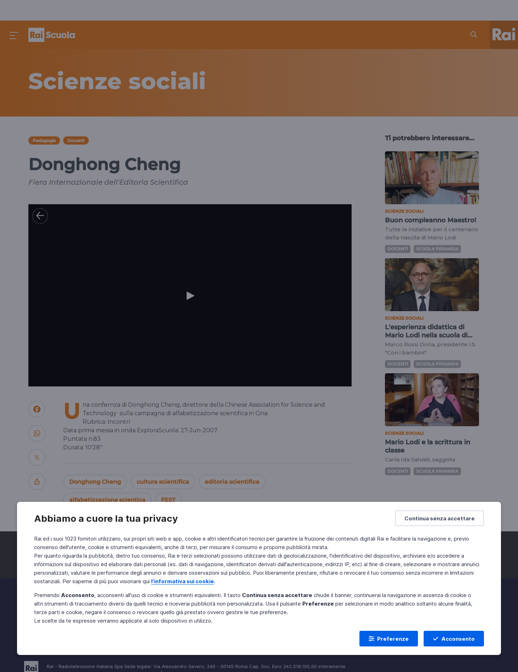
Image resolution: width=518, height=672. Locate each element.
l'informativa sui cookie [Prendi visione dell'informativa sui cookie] (182, 581)
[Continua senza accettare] (439, 518)
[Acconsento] (454, 638)
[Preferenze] (388, 638)
